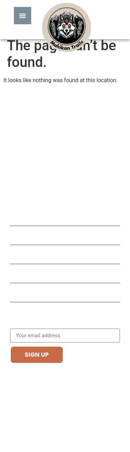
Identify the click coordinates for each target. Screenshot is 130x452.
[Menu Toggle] (22, 15)
